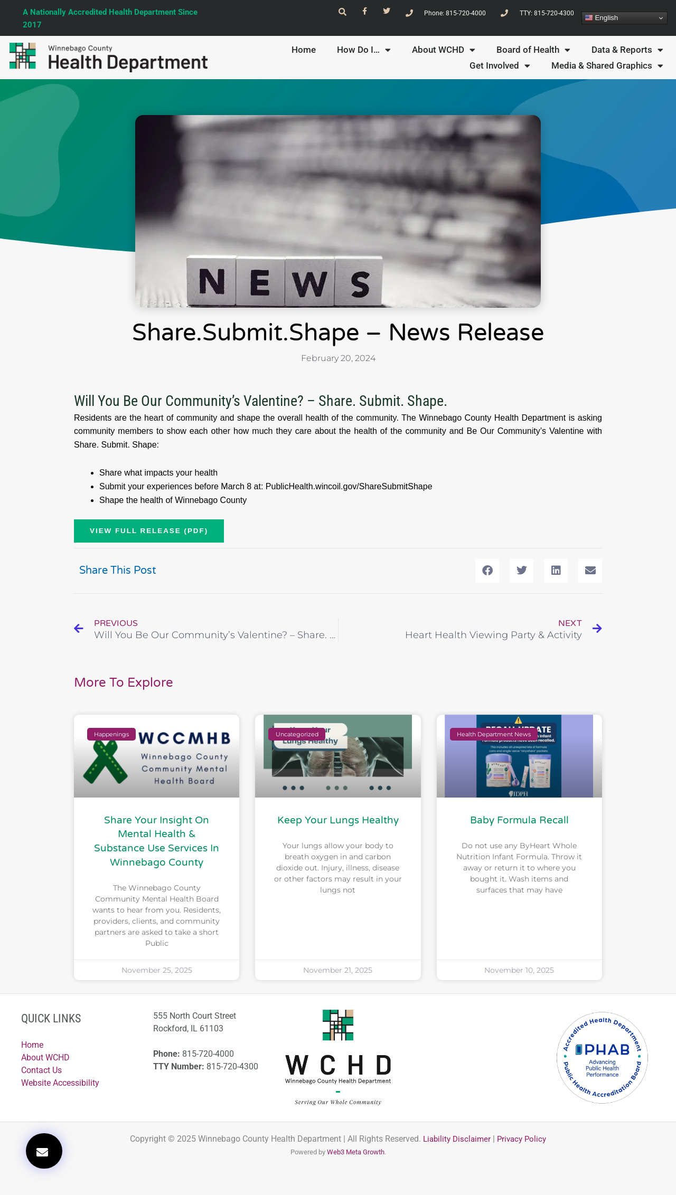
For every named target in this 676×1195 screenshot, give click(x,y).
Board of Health (533, 57)
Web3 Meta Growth (355, 1161)
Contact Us (41, 1080)
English (601, 21)
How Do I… (364, 57)
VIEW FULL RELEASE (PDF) (151, 539)
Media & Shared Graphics (607, 73)
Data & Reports (627, 57)
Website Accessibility (60, 1093)
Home (304, 57)
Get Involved (500, 73)
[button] (44, 1151)
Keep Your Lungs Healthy (338, 830)
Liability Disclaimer (455, 1148)
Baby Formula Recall (519, 830)
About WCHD (443, 57)
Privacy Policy (523, 1148)
